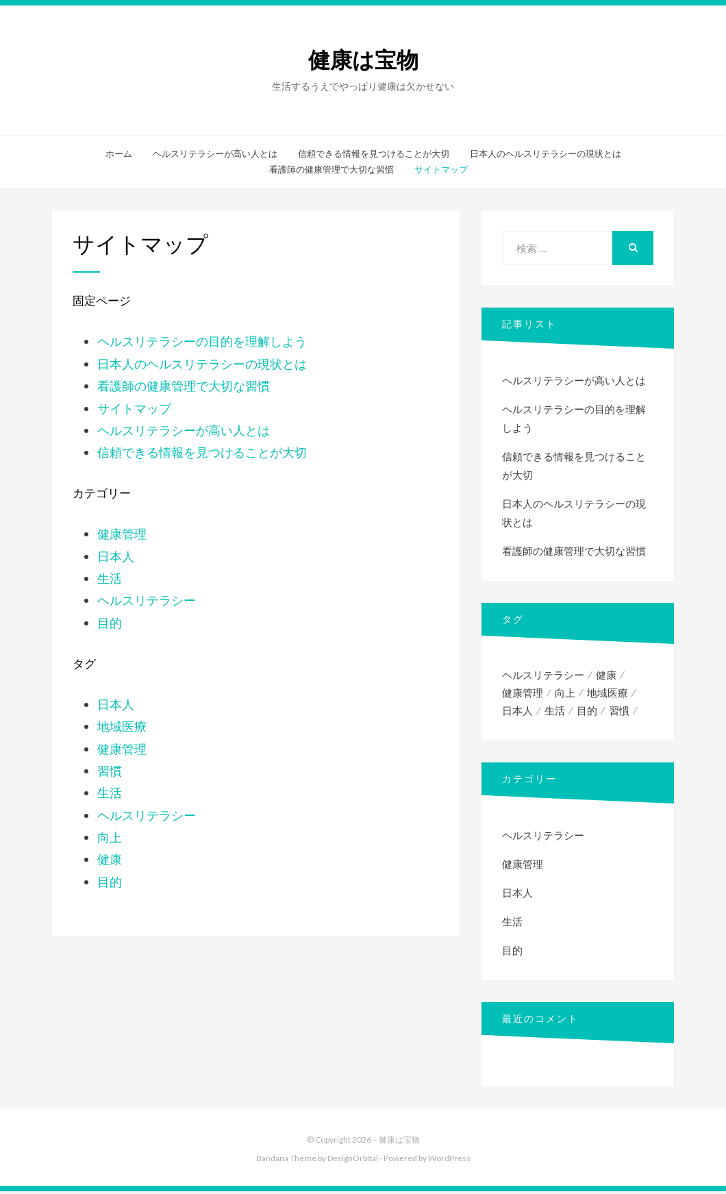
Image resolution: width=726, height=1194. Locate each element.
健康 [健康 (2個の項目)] (606, 675)
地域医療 (122, 726)
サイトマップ (441, 169)
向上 (109, 837)
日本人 (115, 556)
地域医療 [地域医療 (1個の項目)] (607, 694)
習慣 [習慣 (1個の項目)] (619, 712)
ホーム (118, 153)
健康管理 (122, 533)
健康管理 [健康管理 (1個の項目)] (522, 694)
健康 (109, 859)
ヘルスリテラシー (146, 600)
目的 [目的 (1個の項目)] (587, 712)
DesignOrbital (352, 1160)
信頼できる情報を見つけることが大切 (373, 153)
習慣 (109, 770)
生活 (109, 578)
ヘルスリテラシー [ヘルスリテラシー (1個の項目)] (543, 675)
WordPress (449, 1160)
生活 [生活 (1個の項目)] (554, 712)
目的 (109, 622)
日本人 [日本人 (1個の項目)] (517, 712)
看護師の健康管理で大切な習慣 (331, 169)
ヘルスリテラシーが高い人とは (215, 153)
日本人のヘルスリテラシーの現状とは (545, 153)
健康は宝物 (363, 60)
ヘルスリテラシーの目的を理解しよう (202, 341)
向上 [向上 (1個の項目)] (565, 694)
